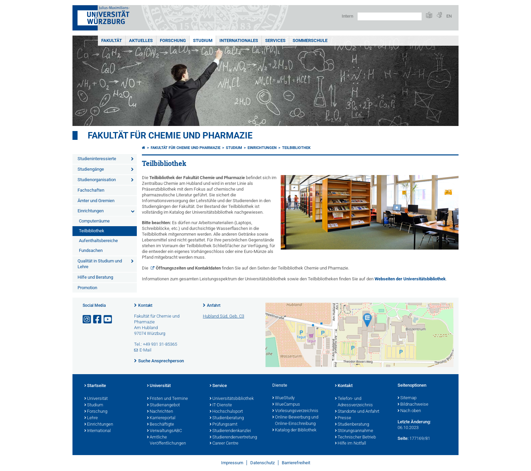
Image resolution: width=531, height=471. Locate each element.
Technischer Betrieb (355, 437)
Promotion (87, 287)
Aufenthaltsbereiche (98, 240)
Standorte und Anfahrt (357, 412)
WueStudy (283, 398)
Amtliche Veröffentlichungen (166, 440)
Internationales (238, 40)
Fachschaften (91, 190)
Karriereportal (161, 418)
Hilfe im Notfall (350, 444)
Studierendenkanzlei (230, 431)
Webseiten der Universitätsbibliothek (410, 278)
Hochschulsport (226, 412)
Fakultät (111, 40)
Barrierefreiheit (296, 462)
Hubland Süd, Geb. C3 (223, 316)
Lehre (91, 418)
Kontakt (145, 305)
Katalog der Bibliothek (294, 430)
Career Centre (224, 444)
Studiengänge (91, 169)
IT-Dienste (221, 405)
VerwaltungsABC (164, 431)
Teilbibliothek (91, 230)
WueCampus (286, 405)
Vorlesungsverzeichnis (295, 411)
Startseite (95, 386)
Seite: (403, 438)
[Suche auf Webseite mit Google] (390, 16)
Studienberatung (227, 418)
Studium (202, 40)
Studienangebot (163, 405)
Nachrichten (160, 412)
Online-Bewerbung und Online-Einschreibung (295, 420)
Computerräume (94, 220)
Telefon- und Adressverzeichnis (354, 402)
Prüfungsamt (223, 425)
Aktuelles (141, 40)
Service (218, 386)
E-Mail (145, 349)
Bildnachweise (413, 405)
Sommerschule (310, 40)
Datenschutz (262, 462)
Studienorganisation (97, 179)
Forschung (173, 40)
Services (275, 40)
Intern (347, 16)
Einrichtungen (91, 210)
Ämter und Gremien (96, 200)
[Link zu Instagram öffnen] (87, 319)
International (97, 431)
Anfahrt (213, 305)
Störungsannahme (354, 431)
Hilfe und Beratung (95, 277)
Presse (343, 418)
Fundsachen (91, 250)
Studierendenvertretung (233, 437)
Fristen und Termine (167, 399)
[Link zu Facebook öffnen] (98, 319)
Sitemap (407, 398)
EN (449, 16)
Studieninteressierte (97, 158)
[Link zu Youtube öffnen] (108, 319)
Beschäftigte (160, 425)
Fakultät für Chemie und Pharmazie (170, 135)
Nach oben (409, 411)
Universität (96, 399)
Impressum (232, 462)
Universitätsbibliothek (232, 399)
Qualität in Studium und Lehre (100, 263)
